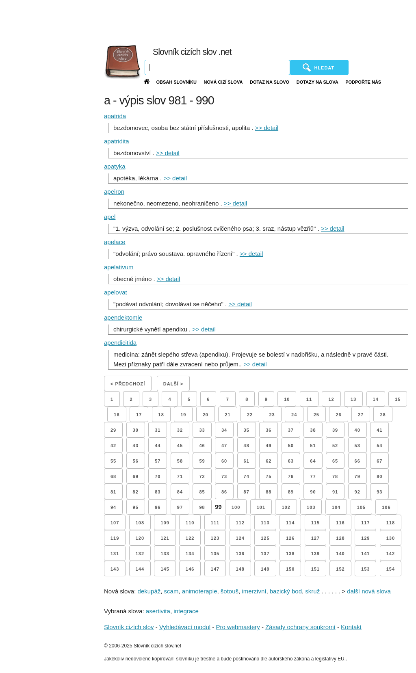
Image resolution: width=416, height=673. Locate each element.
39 (335, 430)
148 (240, 569)
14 (376, 399)
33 (202, 430)
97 (180, 507)
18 (161, 414)
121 (164, 538)
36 (268, 430)
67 (379, 461)
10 (287, 399)
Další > (173, 383)
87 (246, 491)
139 (315, 553)
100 (236, 507)
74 (246, 476)
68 (113, 476)
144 (140, 569)
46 (202, 445)
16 (116, 414)
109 (164, 522)
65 (335, 461)
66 (357, 461)
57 (157, 461)
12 (331, 399)
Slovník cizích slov (129, 626)
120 (140, 538)
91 (335, 491)
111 (215, 522)
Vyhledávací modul (184, 626)
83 (157, 491)
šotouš (229, 591)
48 (246, 445)
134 (190, 553)
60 (224, 461)
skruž (312, 591)
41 (379, 430)
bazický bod (286, 591)
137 (265, 553)
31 (157, 430)
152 (340, 569)
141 (365, 553)
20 (205, 414)
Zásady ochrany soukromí (300, 626)
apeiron (114, 191)
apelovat (115, 292)
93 (379, 491)
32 (180, 430)
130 (390, 538)
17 (139, 414)
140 (340, 553)
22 (250, 414)
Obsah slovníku (176, 82)
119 (114, 538)
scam (171, 591)
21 (227, 414)
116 (340, 522)
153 (365, 569)
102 (286, 507)
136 (240, 553)
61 (246, 461)
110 (190, 522)
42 (113, 445)
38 (313, 430)
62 (268, 461)
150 (290, 569)
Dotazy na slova (317, 82)
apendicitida (120, 342)
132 (140, 553)
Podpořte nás (363, 82)
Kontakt (351, 626)
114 (290, 522)
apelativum (119, 267)
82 (136, 491)
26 (338, 414)
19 (183, 414)
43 (136, 445)
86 (224, 491)
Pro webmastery (238, 626)
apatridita (116, 141)
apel (109, 216)
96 (157, 507)
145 (164, 569)
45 (180, 445)
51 (313, 445)
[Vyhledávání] (217, 67)
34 (224, 430)
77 (313, 476)
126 (290, 538)
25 (316, 414)
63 (291, 461)
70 (157, 476)
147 (215, 569)
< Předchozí (127, 383)
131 (114, 553)
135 (215, 553)
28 (383, 414)
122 (190, 538)
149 (265, 569)
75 (268, 476)
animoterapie (199, 591)
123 (215, 538)
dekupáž (149, 591)
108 (140, 522)
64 (313, 461)
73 (224, 476)
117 (365, 522)
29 (113, 430)
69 (136, 476)
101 (261, 507)
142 (390, 553)
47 (224, 445)
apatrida (115, 116)
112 (240, 522)
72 (202, 476)
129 (365, 538)
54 (379, 445)
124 (240, 538)
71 (180, 476)
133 (164, 553)
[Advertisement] (234, 20)
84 (180, 491)
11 (309, 399)
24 (294, 414)
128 (340, 538)
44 (157, 445)
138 (290, 553)
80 (379, 476)
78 (335, 476)
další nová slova (369, 591)
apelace (115, 241)
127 (315, 538)
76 (291, 476)
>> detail (267, 127)
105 (361, 507)
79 (357, 476)
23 (272, 414)
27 (361, 414)
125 (265, 538)
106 (386, 507)
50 (291, 445)
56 (136, 461)
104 (336, 507)
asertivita (158, 611)
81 (113, 491)
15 (398, 399)
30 (136, 430)
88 (268, 491)
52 (335, 445)
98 (202, 507)
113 (265, 522)
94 (113, 507)
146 (190, 569)
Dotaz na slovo (269, 82)
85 (202, 491)
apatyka (115, 166)
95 (136, 507)
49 (268, 445)
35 (246, 430)
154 (390, 569)
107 (114, 522)
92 (357, 491)
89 (291, 491)
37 (291, 430)
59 (202, 461)
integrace (186, 611)
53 (357, 445)
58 (180, 461)
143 (114, 569)
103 (311, 507)
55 (113, 461)
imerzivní (254, 591)
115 (315, 522)
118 (390, 522)
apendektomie (123, 317)
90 (313, 491)
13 (353, 399)
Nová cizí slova (223, 82)
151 (315, 569)
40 (357, 430)
